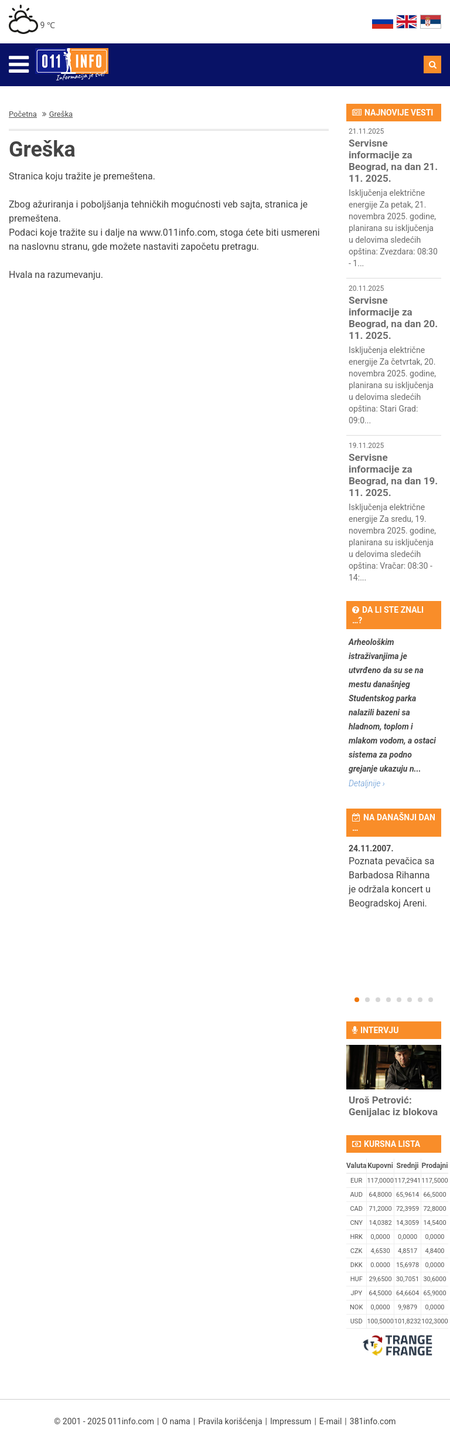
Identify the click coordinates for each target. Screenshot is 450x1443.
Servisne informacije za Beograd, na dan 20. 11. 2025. (393, 317)
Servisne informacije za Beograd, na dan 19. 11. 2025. (393, 474)
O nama (176, 1421)
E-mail (330, 1421)
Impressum (290, 1421)
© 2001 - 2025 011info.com (104, 1421)
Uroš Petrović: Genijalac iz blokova (393, 1106)
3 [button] (378, 999)
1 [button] (356, 999)
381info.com (373, 1421)
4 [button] (388, 999)
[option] (394, 884)
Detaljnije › (367, 783)
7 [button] (420, 999)
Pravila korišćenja (230, 1421)
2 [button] (367, 999)
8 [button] (430, 999)
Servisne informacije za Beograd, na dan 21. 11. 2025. (393, 160)
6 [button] (409, 999)
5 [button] (399, 999)
